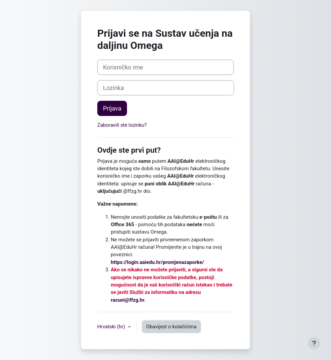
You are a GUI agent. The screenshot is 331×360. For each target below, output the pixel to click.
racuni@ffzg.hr (127, 300)
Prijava (112, 108)
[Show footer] (314, 343)
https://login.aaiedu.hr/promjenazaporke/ (157, 262)
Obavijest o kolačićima (171, 327)
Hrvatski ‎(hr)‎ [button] (111, 327)
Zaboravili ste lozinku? (122, 125)
